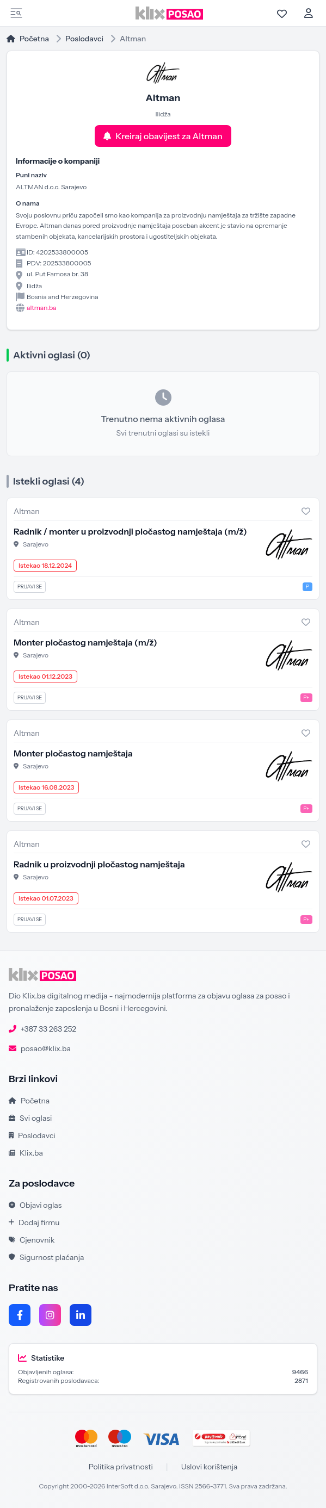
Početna (28, 39)
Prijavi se (29, 586)
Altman (27, 511)
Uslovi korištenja (209, 1467)
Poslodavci (84, 39)
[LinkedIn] (80, 1315)
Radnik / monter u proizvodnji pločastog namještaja (130, 531)
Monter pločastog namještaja (85, 642)
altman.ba (42, 307)
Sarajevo (35, 544)
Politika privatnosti (121, 1467)
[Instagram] (50, 1315)
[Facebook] (19, 1315)
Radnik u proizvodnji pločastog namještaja (99, 864)
